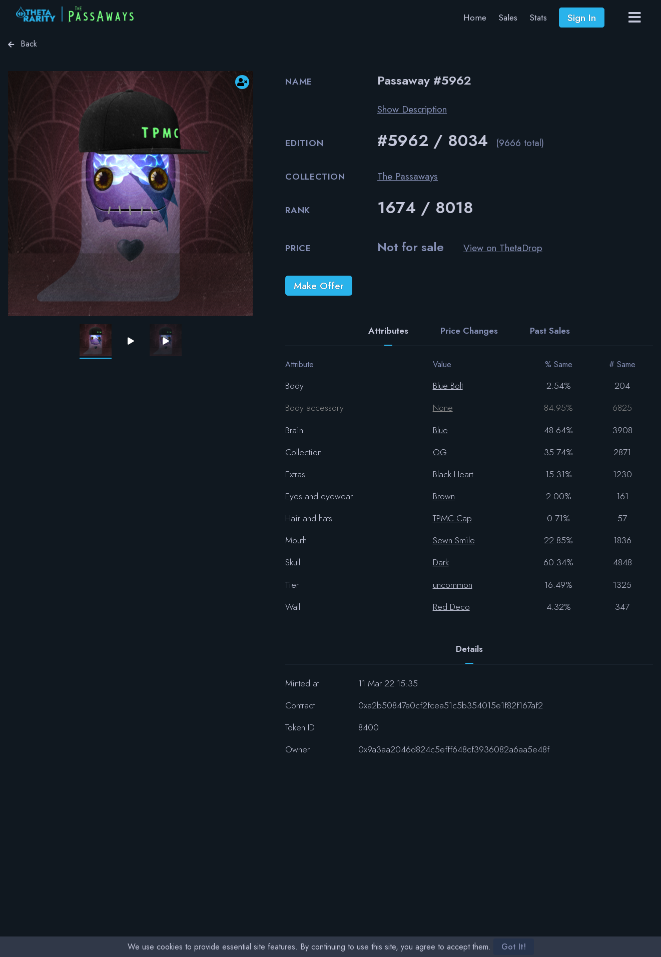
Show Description (412, 109)
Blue (440, 430)
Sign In (581, 18)
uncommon (452, 584)
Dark (441, 562)
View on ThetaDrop (502, 248)
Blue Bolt (448, 385)
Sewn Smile (454, 540)
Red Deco (451, 606)
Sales (507, 17)
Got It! (513, 946)
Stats (538, 17)
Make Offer (319, 286)
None (443, 407)
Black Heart (453, 474)
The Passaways (407, 176)
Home (474, 17)
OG (440, 452)
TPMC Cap (452, 518)
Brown (444, 496)
